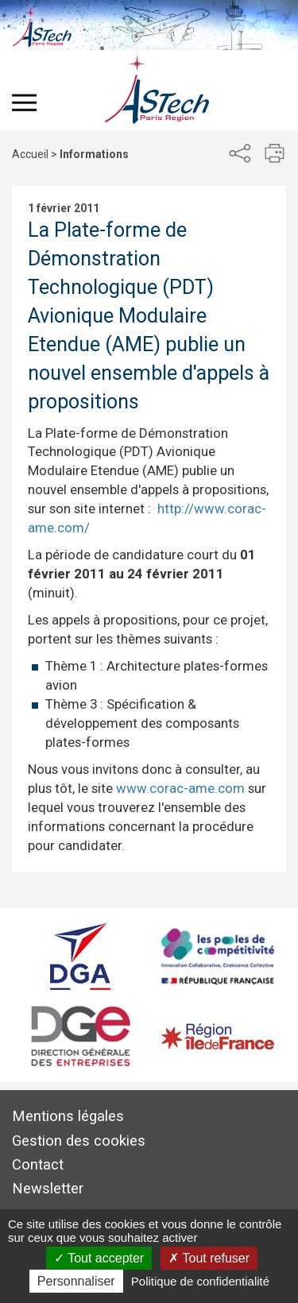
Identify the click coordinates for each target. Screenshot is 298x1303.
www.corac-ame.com (180, 788)
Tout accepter (99, 1258)
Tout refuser (209, 1258)
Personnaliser (76, 1281)
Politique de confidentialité (200, 1281)
